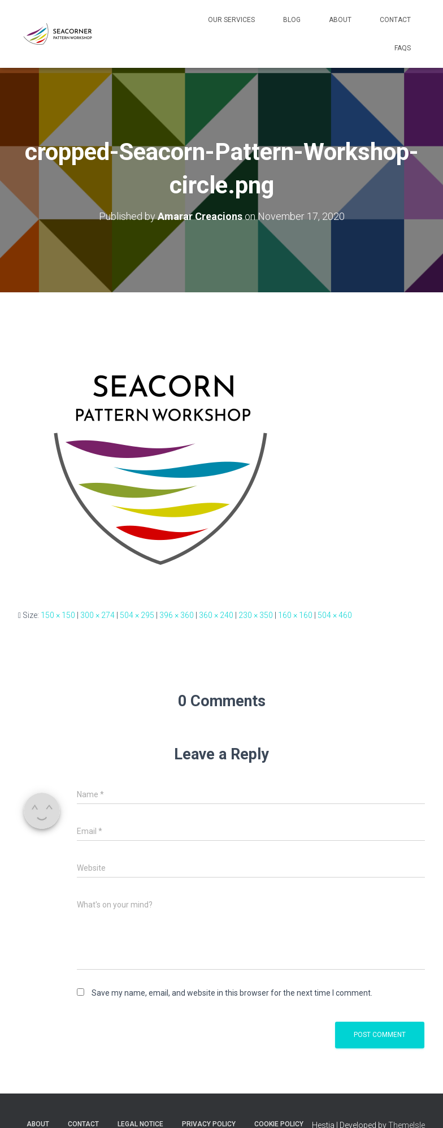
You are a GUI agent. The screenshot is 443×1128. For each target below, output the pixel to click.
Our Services (231, 20)
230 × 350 (255, 615)
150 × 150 (58, 615)
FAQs (402, 48)
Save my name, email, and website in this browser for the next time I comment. (232, 992)
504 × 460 (335, 615)
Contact (395, 20)
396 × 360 (176, 615)
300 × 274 (97, 615)
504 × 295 (137, 615)
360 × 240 (216, 615)
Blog (292, 20)
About (340, 20)
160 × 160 (295, 615)
